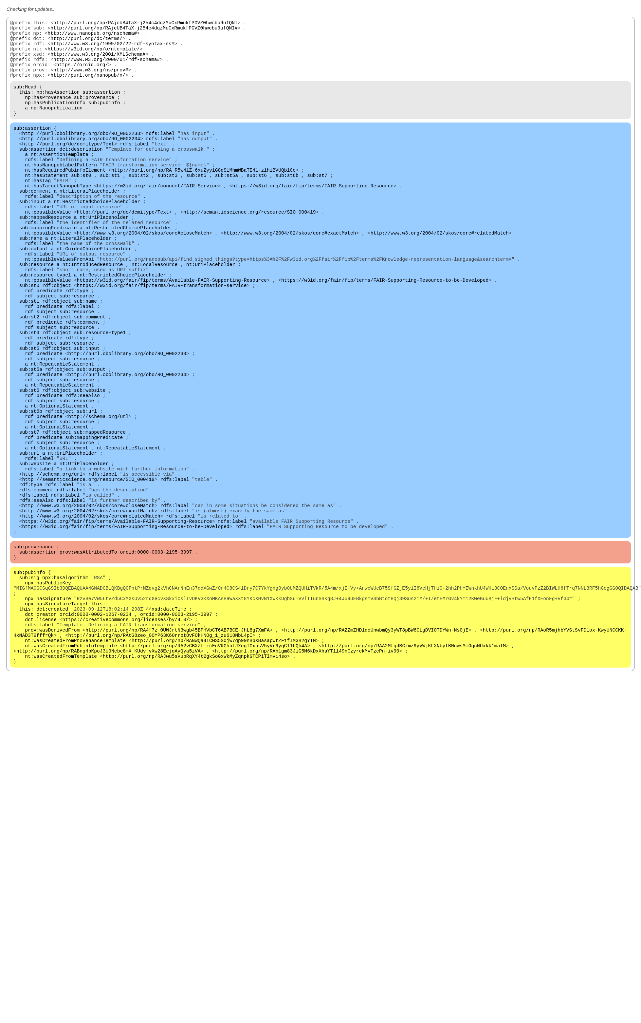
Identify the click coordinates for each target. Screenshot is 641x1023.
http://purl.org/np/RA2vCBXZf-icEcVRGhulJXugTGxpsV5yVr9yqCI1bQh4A (215, 793)
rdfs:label (160, 158)
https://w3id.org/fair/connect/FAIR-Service (157, 223)
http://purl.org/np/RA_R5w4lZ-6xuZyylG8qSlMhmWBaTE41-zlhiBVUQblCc (203, 203)
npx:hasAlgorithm (65, 708)
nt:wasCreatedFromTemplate (61, 806)
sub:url (87, 505)
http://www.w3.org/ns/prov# (90, 82)
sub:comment (35, 230)
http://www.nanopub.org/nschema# (92, 36)
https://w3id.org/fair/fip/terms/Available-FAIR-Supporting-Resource (171, 341)
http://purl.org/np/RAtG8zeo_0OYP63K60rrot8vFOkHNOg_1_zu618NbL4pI (160, 780)
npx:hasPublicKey (48, 714)
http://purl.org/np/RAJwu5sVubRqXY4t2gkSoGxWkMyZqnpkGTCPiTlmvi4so (195, 806)
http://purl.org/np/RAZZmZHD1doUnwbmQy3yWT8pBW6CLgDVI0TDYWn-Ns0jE (376, 773)
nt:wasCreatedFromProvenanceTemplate (75, 787)
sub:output (33, 302)
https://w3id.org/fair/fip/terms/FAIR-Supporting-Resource (312, 223)
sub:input (32, 243)
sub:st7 (317, 210)
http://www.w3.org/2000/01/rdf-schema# (106, 69)
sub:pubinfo (104, 122)
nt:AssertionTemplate (59, 184)
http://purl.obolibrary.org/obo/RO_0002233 (81, 158)
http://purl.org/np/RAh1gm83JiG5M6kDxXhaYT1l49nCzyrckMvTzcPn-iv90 (307, 800)
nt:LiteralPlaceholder (90, 230)
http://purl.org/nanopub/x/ (87, 89)
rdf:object (56, 348)
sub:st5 (196, 210)
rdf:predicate (43, 354)
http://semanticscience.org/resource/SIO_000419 (249, 256)
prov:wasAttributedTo (88, 678)
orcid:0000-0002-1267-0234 (96, 754)
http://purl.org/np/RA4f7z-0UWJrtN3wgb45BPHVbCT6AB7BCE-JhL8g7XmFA (177, 773)
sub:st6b (286, 210)
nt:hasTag (38, 217)
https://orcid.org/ (82, 76)
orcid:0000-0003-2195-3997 (156, 678)
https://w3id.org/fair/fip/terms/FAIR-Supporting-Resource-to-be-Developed (384, 341)
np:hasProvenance (48, 115)
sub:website (90, 479)
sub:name (30, 289)
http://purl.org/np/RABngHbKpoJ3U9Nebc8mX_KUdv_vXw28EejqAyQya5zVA (108, 800)
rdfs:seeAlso (82, 485)
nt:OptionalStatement (59, 498)
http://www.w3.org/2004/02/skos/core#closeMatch (143, 282)
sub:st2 (139, 210)
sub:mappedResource (45, 262)
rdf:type (76, 354)
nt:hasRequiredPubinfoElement (65, 203)
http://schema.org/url (98, 511)
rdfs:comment (82, 393)
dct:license (41, 760)
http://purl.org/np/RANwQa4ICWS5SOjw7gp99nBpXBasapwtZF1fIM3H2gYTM (224, 787)
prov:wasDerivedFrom (52, 773)
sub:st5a (226, 210)
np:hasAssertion (58, 108)
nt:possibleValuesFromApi (59, 315)
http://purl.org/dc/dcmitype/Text (68, 171)
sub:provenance (94, 115)
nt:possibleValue (48, 256)
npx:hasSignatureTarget (56, 741)
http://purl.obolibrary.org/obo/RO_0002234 (81, 164)
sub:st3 (167, 210)
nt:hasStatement (46, 210)
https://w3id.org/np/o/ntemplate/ (93, 56)
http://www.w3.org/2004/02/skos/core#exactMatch (290, 282)
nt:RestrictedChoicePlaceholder (97, 243)
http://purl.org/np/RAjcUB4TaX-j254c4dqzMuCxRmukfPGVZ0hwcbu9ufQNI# (144, 30)
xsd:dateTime (169, 747)
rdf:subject (41, 361)
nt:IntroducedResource (93, 321)
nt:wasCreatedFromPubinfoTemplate (71, 793)
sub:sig (29, 708)
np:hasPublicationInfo (55, 122)
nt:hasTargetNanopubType (58, 223)
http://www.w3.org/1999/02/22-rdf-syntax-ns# (112, 50)
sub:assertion (101, 108)
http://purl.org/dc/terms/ (86, 43)
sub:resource (36, 321)
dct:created (52, 747)
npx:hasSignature (48, 734)
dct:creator (41, 754)
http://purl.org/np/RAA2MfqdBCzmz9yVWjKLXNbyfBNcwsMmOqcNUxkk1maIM (413, 793)
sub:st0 (81, 210)
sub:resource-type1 (45, 335)
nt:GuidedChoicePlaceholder (94, 302)
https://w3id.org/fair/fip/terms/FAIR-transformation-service (162, 348)
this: (26, 108)
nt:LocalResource (155, 321)
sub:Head (24, 102)
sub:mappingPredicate (48, 276)
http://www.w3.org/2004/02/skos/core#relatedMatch (439, 282)
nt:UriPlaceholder (104, 262)
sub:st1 (110, 210)
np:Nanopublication (56, 128)
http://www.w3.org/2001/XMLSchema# (97, 63)
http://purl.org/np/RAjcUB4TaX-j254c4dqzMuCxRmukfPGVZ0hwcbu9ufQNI (145, 23)
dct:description (81, 177)
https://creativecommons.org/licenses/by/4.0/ (126, 760)
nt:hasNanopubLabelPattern (61, 197)
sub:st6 (257, 210)
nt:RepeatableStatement (62, 446)
